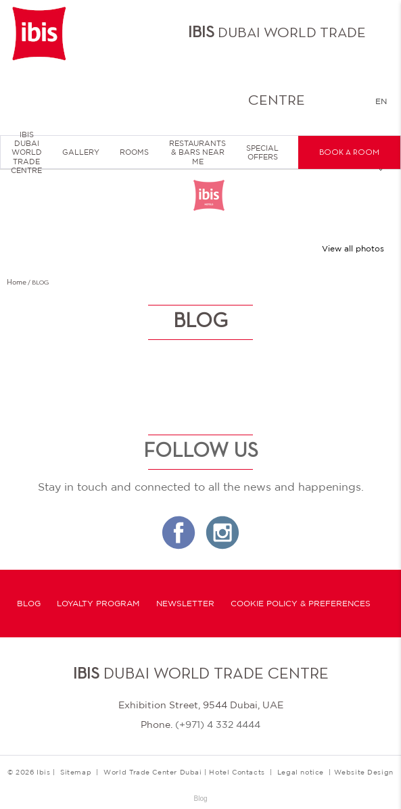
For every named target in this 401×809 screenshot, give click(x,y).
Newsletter (185, 603)
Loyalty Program (98, 603)
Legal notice (300, 772)
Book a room (349, 152)
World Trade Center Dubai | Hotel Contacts (184, 772)
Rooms (134, 152)
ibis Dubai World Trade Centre (26, 153)
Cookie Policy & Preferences (301, 603)
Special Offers (262, 152)
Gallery (80, 152)
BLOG (29, 603)
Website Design (364, 772)
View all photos (353, 248)
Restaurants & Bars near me (197, 152)
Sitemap (75, 772)
